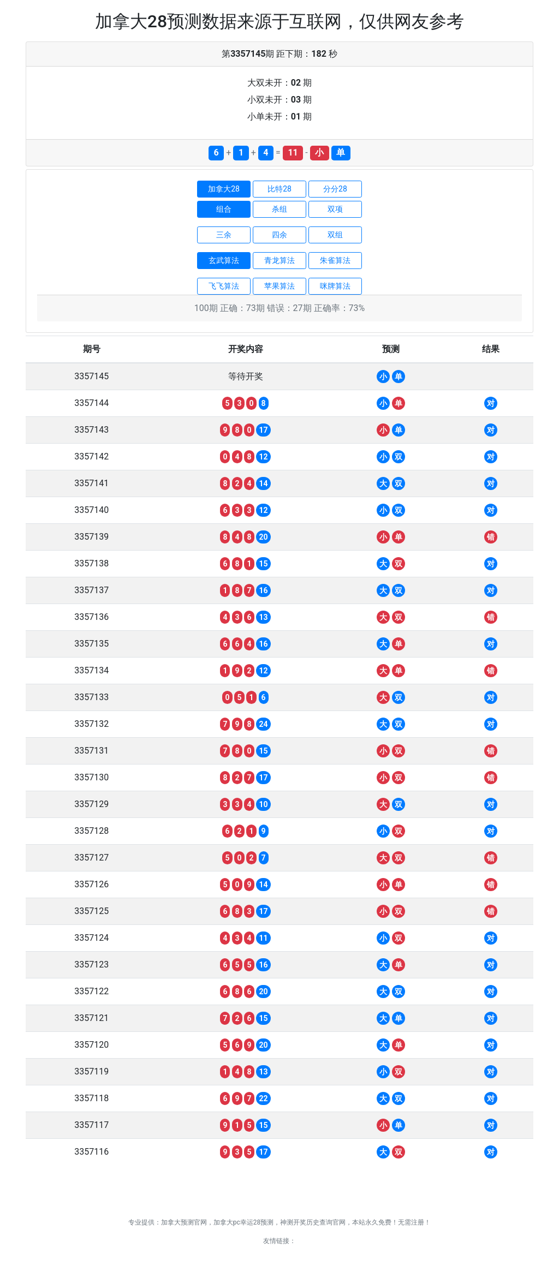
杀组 (279, 209)
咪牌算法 (335, 286)
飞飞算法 (224, 286)
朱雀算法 (335, 260)
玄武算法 (224, 260)
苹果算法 (279, 286)
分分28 (335, 188)
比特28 (279, 188)
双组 (335, 234)
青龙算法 (279, 260)
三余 (223, 234)
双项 (335, 209)
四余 (279, 234)
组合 (223, 209)
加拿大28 (224, 188)
